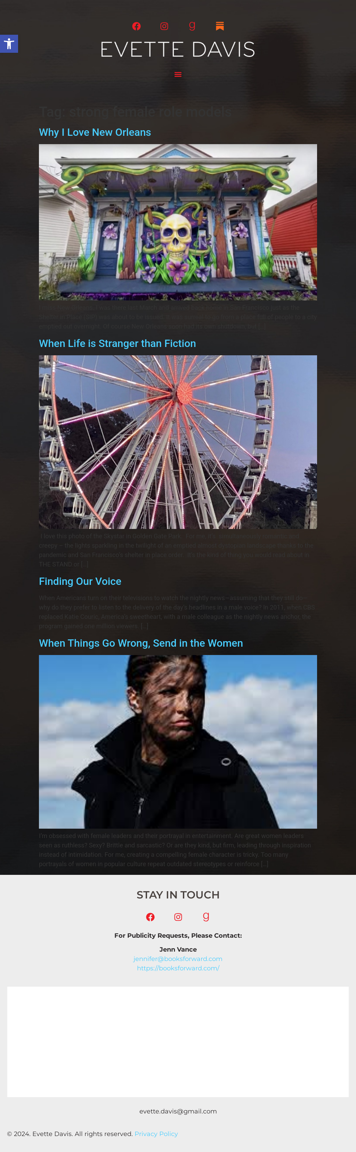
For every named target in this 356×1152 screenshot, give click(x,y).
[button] (9, 44)
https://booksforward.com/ (178, 968)
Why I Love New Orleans (95, 132)
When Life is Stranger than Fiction (117, 343)
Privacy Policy (156, 1134)
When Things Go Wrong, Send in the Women (141, 643)
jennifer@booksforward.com (178, 959)
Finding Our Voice (80, 581)
